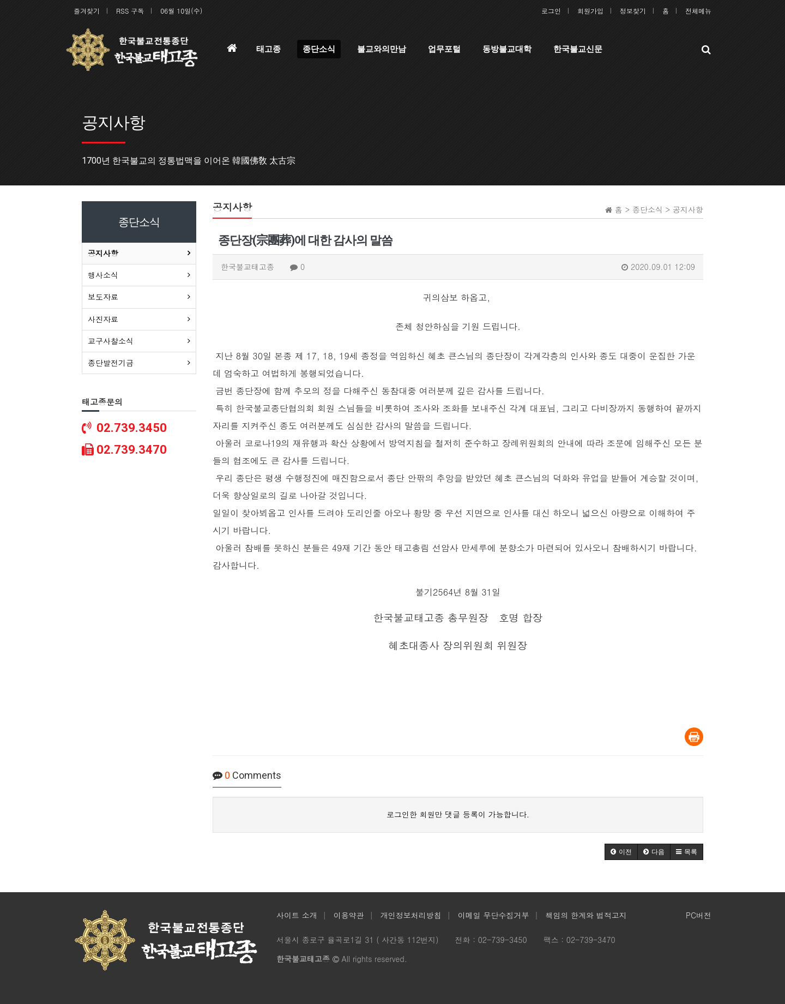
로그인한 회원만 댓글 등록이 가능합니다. (458, 814)
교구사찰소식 (111, 340)
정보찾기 (633, 10)
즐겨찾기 (87, 10)
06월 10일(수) (181, 10)
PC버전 (698, 915)
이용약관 (349, 915)
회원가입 (590, 10)
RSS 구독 (130, 10)
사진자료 (103, 319)
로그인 (551, 10)
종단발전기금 (111, 362)
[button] (621, 852)
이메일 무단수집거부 (493, 915)
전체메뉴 (698, 10)
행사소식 (103, 274)
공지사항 (103, 253)
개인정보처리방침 (411, 915)
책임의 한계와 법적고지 (585, 915)
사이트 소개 (296, 915)
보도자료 (103, 296)
